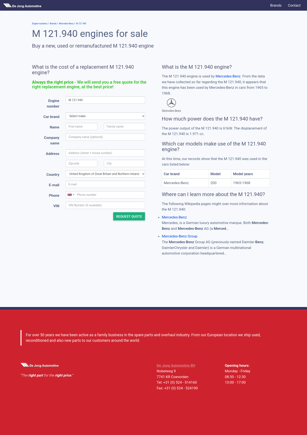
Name (54, 127)
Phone (54, 195)
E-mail (54, 185)
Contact (294, 5)
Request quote (129, 216)
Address (52, 153)
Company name (51, 140)
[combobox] (71, 194)
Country (52, 174)
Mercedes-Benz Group (179, 236)
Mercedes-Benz (228, 76)
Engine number (53, 104)
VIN (56, 206)
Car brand (51, 117)
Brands (276, 5)
